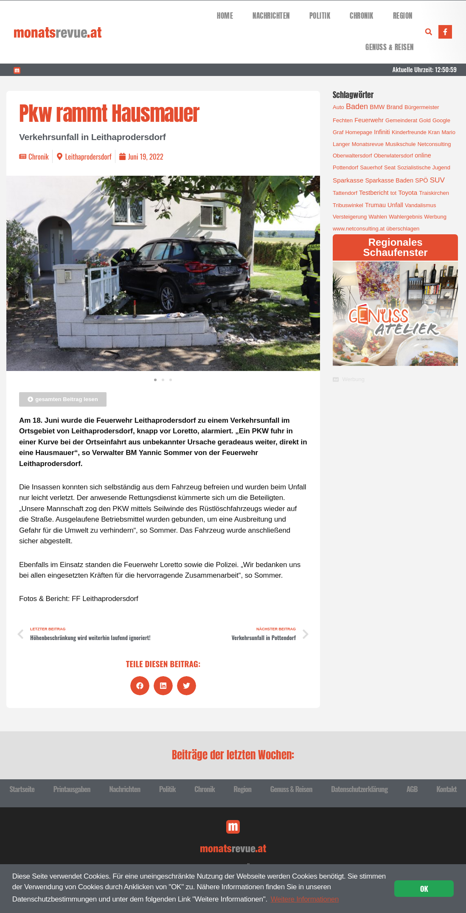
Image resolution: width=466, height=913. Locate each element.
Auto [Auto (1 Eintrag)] (338, 107)
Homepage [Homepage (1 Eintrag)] (358, 132)
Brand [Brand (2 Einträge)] (394, 107)
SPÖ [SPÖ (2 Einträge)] (421, 180)
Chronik (361, 16)
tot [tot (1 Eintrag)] (393, 193)
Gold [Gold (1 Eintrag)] (424, 120)
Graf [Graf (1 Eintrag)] (338, 132)
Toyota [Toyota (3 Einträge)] (407, 192)
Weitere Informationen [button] (305, 899)
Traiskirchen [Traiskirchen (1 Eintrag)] (434, 193)
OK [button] (424, 888)
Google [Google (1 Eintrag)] (441, 120)
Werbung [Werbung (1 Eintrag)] (435, 217)
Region (403, 16)
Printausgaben (71, 789)
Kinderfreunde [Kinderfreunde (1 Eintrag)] (409, 132)
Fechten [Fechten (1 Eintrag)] (343, 120)
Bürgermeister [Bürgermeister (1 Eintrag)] (421, 107)
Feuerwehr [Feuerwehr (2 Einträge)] (369, 120)
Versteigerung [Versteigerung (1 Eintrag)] (350, 217)
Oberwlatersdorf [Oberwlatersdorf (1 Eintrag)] (393, 155)
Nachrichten (271, 16)
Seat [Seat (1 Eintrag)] (390, 167)
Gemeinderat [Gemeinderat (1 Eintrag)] (401, 120)
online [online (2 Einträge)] (423, 155)
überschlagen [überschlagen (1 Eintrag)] (402, 228)
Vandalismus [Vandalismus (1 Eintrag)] (420, 205)
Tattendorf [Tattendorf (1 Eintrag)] (345, 193)
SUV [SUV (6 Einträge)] (437, 180)
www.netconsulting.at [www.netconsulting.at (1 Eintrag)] (359, 228)
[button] (428, 31)
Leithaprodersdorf (88, 156)
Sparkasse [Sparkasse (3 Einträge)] (348, 180)
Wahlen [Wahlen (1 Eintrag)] (377, 217)
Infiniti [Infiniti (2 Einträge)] (382, 132)
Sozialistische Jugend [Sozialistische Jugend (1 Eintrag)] (423, 167)
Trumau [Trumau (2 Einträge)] (375, 205)
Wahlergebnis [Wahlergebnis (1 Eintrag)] (405, 217)
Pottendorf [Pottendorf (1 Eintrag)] (345, 167)
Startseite (21, 789)
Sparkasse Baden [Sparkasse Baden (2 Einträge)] (389, 180)
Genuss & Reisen (389, 47)
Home (225, 16)
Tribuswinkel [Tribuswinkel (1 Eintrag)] (348, 205)
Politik (320, 16)
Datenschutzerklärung (359, 789)
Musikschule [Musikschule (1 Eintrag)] (400, 144)
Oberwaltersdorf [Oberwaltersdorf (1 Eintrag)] (352, 155)
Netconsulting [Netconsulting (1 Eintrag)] (434, 144)
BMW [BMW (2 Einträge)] (377, 107)
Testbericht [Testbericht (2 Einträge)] (374, 192)
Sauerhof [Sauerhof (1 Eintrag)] (371, 167)
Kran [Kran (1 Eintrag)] (434, 132)
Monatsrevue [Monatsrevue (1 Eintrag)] (368, 144)
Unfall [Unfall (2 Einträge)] (395, 205)
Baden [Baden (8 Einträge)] (357, 106)
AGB (412, 789)
